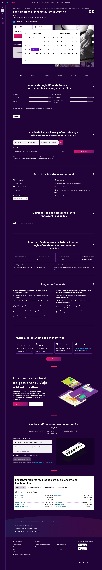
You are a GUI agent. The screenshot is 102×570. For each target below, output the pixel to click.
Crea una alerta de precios (81, 348)
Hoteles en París (19, 495)
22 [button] (44, 53)
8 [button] (44, 45)
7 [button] (40, 45)
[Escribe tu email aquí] (34, 451)
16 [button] (48, 49)
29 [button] (44, 57)
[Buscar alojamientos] (3, 10)
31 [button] (25, 60)
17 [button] (25, 53)
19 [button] (33, 53)
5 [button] (72, 41)
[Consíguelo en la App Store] (82, 548)
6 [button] (76, 41)
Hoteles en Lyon (58, 497)
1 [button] (44, 41)
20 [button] (37, 53)
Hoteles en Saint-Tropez (21, 506)
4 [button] (29, 45)
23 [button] (48, 53)
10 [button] (25, 49)
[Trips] (3, 18)
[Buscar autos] (3, 14)
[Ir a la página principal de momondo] (11, 2)
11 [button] (29, 49)
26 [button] (33, 57)
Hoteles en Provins (59, 504)
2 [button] (48, 41)
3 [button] (25, 45)
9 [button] (48, 45)
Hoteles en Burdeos (20, 504)
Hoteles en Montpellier (60, 506)
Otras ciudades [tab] (20, 487)
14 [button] (40, 49)
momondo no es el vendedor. (54, 526)
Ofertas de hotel (16, 8)
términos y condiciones (39, 462)
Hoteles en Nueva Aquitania (48, 8)
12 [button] (33, 49)
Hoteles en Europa (26, 8)
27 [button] (37, 57)
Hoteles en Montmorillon (61, 8)
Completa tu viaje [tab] (62, 487)
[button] (2, 2)
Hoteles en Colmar (59, 500)
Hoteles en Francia (36, 8)
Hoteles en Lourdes (20, 502)
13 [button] (37, 49)
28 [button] (40, 57)
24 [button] (25, 57)
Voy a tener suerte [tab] (49, 487)
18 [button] (29, 53)
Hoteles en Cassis (58, 502)
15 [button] (44, 49)
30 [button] (48, 57)
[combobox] (34, 442)
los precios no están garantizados (51, 521)
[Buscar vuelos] (3, 7)
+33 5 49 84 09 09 (18, 19)
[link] (53, 359)
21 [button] (40, 53)
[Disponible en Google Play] (82, 544)
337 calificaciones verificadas (28, 21)
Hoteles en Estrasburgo (21, 497)
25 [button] (29, 57)
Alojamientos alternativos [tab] (34, 487)
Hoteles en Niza (58, 495)
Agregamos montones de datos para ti (54, 529)
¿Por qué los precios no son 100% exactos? (54, 531)
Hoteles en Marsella (20, 500)
